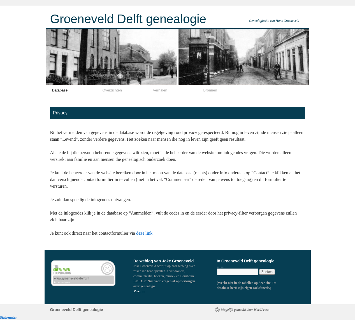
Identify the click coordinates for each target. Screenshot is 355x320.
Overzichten (112, 90)
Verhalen (160, 90)
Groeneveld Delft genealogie (128, 19)
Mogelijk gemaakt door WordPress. (245, 310)
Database (60, 90)
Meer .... (139, 291)
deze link (144, 233)
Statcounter (8, 317)
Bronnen (210, 90)
